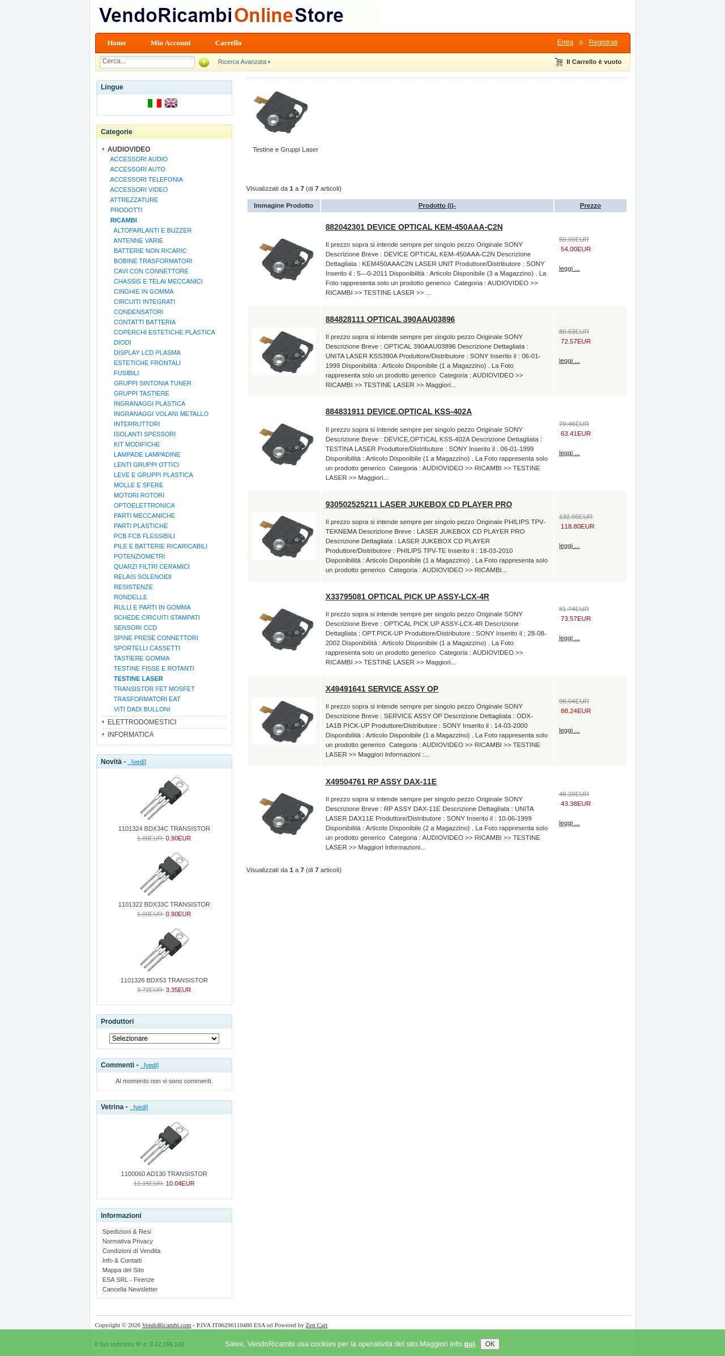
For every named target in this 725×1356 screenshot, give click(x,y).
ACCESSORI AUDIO (137, 159)
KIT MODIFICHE (133, 444)
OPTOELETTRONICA (141, 505)
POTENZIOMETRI (136, 556)
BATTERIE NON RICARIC (147, 250)
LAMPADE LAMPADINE (144, 454)
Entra (565, 42)
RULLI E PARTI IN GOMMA (149, 607)
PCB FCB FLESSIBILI (141, 536)
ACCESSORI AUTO (136, 169)
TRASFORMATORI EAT (144, 699)
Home (117, 42)
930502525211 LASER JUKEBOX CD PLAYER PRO (419, 504)
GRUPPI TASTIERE (138, 393)
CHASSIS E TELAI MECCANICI (155, 281)
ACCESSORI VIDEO (137, 189)
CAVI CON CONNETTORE (148, 271)
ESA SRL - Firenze (129, 1279)
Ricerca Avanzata (242, 61)
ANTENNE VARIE (135, 240)
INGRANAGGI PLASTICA (146, 403)
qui (469, 1350)
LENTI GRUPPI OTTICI (143, 464)
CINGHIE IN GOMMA (140, 291)
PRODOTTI (125, 210)
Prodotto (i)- (437, 205)
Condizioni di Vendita (132, 1250)
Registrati (603, 42)
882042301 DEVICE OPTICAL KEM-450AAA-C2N (414, 226)
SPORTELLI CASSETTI (143, 648)
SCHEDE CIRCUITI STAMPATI (153, 617)
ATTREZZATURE (133, 199)
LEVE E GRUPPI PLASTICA (150, 474)
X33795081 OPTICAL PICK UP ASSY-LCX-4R (407, 596)
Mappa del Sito (123, 1270)
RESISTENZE (130, 586)
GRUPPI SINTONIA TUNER (149, 383)
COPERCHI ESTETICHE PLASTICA (161, 332)
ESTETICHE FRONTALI (144, 362)
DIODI (119, 342)
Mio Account (171, 42)
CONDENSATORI (135, 311)
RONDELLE (127, 597)
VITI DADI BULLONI (138, 709)
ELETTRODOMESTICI (142, 722)
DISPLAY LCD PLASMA (144, 352)
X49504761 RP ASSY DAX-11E (381, 781)
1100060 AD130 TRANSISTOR (164, 1170)
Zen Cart (317, 1324)
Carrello (228, 42)
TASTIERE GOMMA (138, 658)
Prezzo (590, 205)
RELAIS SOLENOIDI (139, 576)
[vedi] (137, 761)
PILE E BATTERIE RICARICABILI (157, 546)
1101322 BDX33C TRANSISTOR (164, 901)
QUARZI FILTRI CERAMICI (148, 566)
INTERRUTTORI (133, 423)
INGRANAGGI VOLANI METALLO (158, 413)
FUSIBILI (123, 373)
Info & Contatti (122, 1260)
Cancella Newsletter (130, 1289)
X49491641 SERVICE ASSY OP (382, 688)
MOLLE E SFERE (135, 485)
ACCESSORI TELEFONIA (145, 179)
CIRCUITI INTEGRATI (141, 301)
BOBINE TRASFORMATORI (150, 261)
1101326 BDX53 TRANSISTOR (164, 977)
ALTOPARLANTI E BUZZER (149, 230)
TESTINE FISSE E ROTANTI (150, 668)
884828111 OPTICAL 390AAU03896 (390, 319)
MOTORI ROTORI (136, 495)
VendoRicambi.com (166, 1324)
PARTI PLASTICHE (137, 525)
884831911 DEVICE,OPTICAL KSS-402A (399, 411)
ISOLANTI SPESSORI (141, 434)
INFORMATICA (131, 735)
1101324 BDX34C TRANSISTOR (164, 825)
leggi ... (569, 268)
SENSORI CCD (132, 627)
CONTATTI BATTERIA (141, 322)
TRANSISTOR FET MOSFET (151, 688)
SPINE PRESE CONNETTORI (152, 637)
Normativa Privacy (128, 1241)
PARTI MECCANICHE (141, 515)
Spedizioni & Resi (127, 1231)
